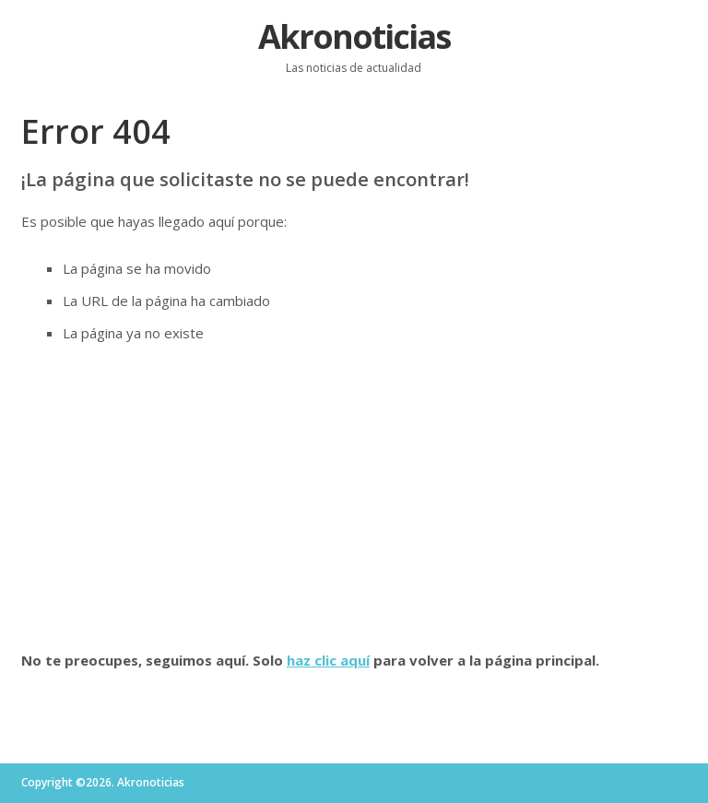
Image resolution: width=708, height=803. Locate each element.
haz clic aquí (328, 660)
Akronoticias (354, 36)
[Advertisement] (354, 497)
